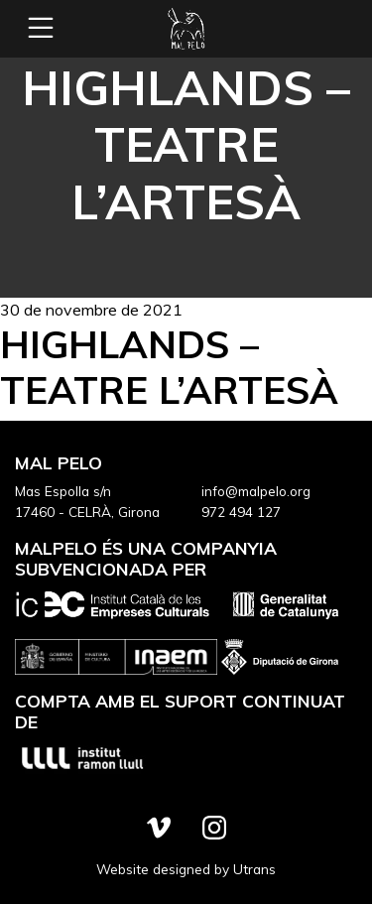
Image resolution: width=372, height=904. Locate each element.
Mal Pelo (186, 29)
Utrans (254, 868)
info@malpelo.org (255, 490)
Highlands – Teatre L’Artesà (169, 367)
